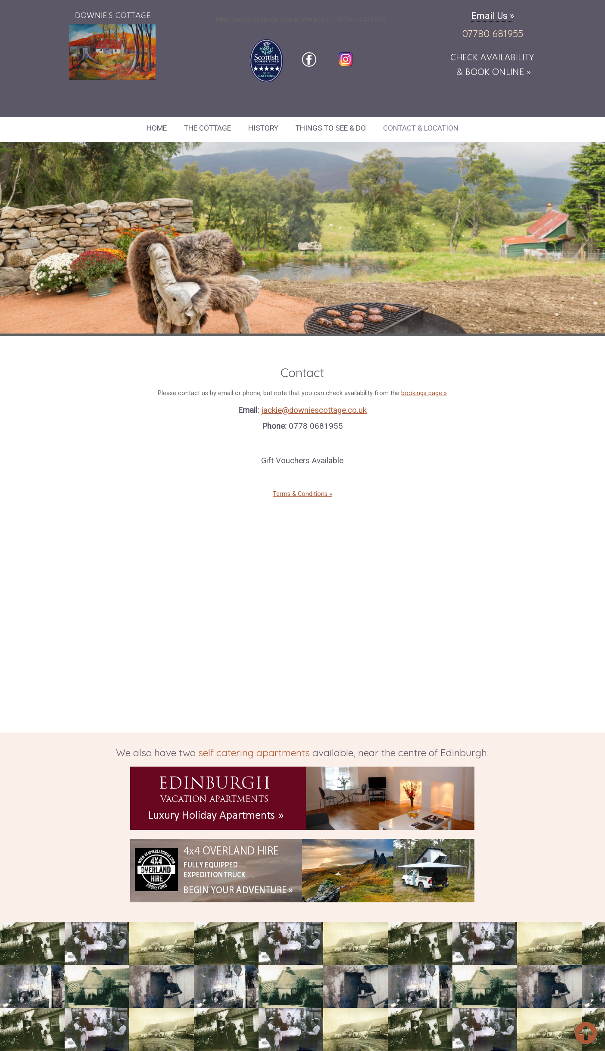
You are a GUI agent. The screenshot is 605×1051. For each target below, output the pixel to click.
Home (157, 128)
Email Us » (492, 15)
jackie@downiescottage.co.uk (314, 410)
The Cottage (207, 128)
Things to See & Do (331, 128)
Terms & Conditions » (302, 494)
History (263, 128)
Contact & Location (420, 128)
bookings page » (424, 393)
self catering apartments (254, 752)
